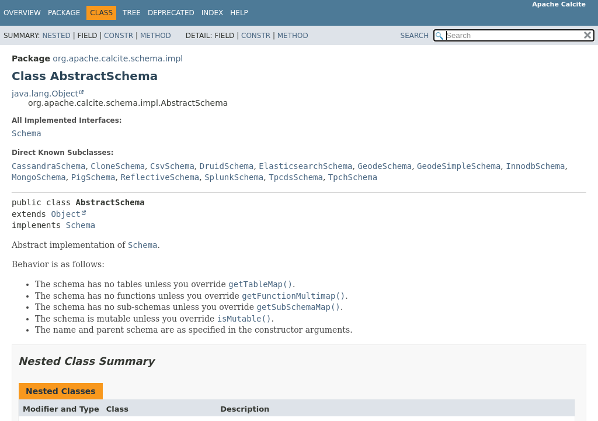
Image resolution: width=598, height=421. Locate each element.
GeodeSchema (384, 166)
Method (155, 36)
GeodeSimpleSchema (458, 166)
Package (64, 13)
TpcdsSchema (296, 177)
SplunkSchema (233, 177)
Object (66, 214)
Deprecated (171, 13)
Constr (118, 36)
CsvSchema (172, 166)
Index (212, 13)
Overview (22, 13)
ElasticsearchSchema (305, 166)
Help (239, 13)
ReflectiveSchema (159, 177)
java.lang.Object (45, 93)
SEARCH (415, 36)
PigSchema (93, 177)
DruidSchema (227, 166)
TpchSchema (352, 177)
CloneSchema (118, 166)
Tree (132, 13)
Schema (26, 133)
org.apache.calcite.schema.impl (118, 58)
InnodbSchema (535, 166)
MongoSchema (39, 177)
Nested (56, 36)
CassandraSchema (48, 166)
